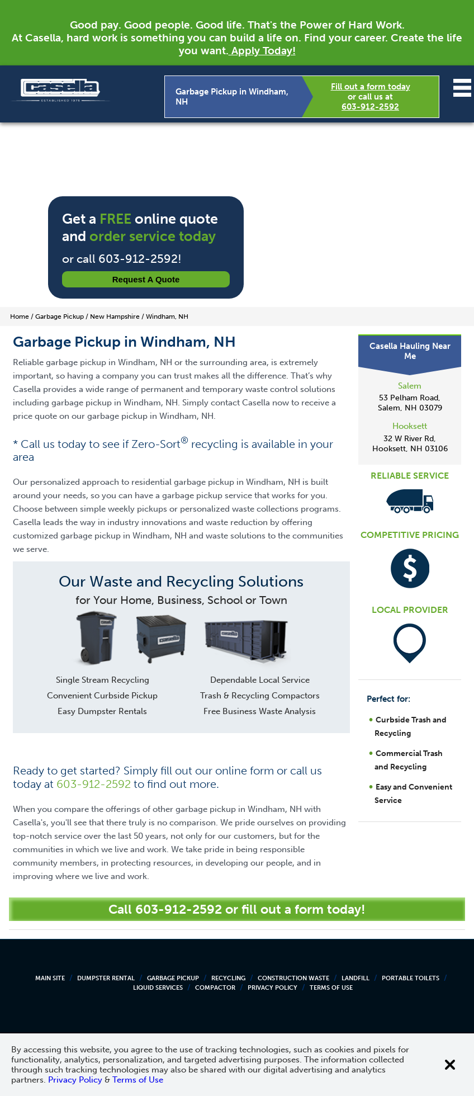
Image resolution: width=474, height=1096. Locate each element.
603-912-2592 (370, 107)
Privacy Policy (272, 987)
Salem (409, 386)
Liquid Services (158, 987)
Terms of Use (331, 987)
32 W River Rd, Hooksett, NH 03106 (410, 443)
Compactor (215, 987)
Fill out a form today (370, 87)
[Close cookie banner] (450, 1065)
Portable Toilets (410, 978)
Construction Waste (293, 978)
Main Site (50, 978)
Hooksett (409, 426)
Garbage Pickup (173, 978)
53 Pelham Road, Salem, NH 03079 (410, 403)
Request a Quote (146, 279)
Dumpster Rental (106, 978)
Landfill (355, 978)
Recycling (228, 978)
